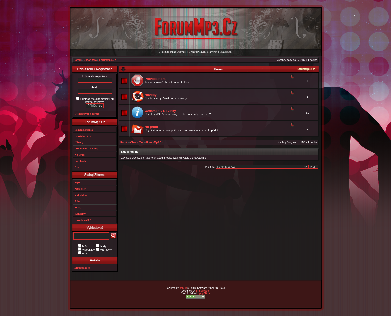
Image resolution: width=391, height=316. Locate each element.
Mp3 (77, 182)
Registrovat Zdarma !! (88, 113)
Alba (77, 201)
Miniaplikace (82, 267)
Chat (77, 167)
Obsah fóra (90, 60)
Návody (151, 95)
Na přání (151, 127)
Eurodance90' (83, 219)
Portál (77, 60)
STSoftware (202, 290)
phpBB (183, 288)
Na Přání (80, 154)
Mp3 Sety (80, 188)
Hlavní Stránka (84, 129)
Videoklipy (81, 194)
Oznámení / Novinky (160, 111)
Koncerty (80, 213)
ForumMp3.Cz (107, 60)
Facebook (80, 160)
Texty (78, 207)
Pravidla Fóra (155, 79)
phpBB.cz (204, 293)
